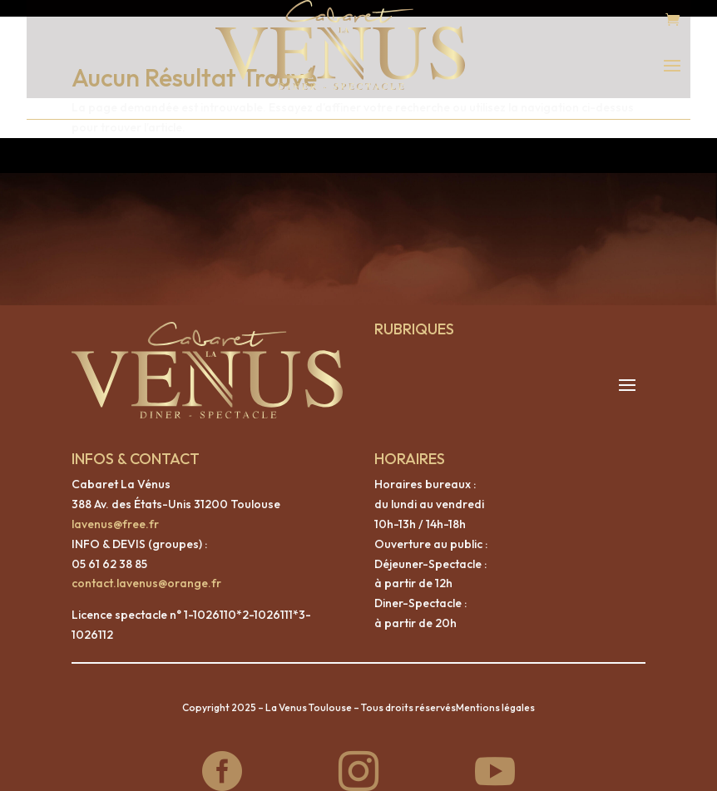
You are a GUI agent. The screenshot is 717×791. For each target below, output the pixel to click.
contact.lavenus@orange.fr (146, 566)
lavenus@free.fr (115, 507)
